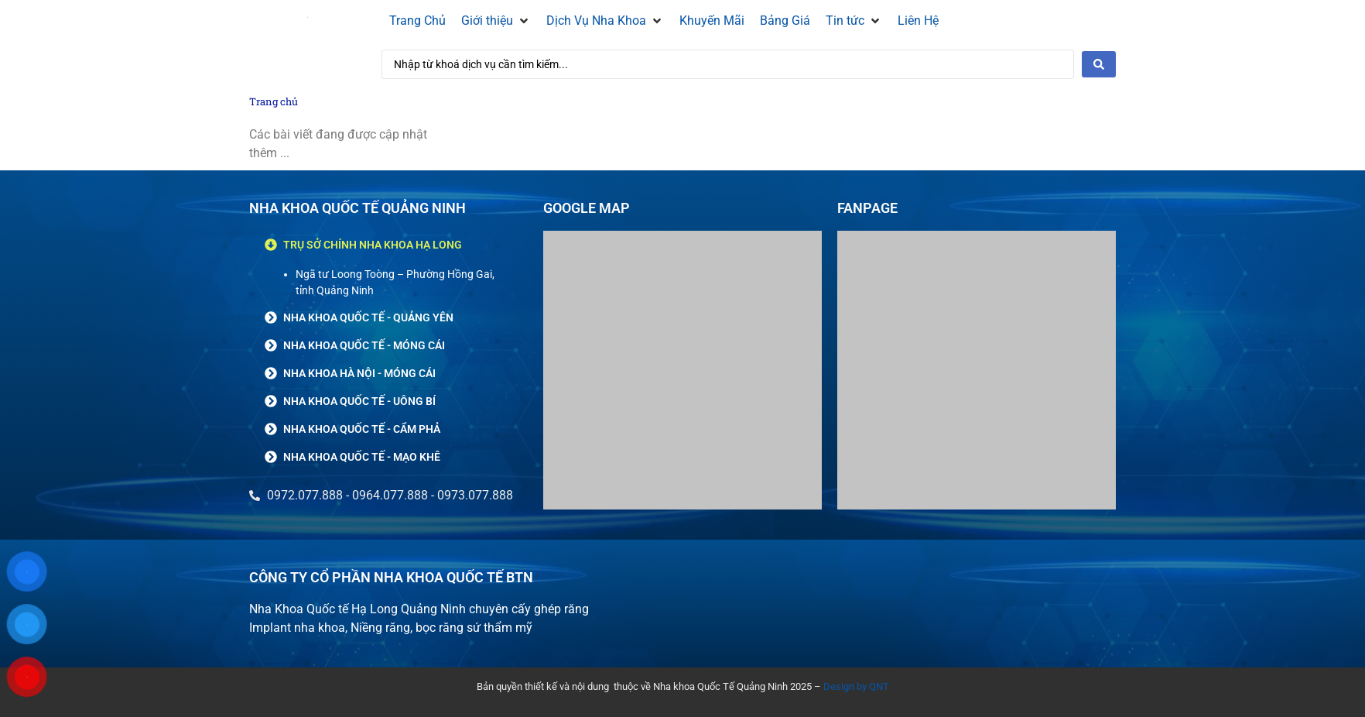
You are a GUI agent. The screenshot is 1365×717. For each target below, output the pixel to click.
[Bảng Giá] (785, 21)
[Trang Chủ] (417, 21)
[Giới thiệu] (496, 21)
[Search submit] (1099, 64)
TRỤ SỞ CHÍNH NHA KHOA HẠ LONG (372, 244)
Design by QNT (856, 686)
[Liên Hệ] (918, 21)
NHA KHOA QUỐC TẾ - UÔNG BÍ (359, 401)
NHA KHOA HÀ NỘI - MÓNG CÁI (359, 373)
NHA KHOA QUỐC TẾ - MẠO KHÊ (361, 457)
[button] (388, 245)
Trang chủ (273, 101)
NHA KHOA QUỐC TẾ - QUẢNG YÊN (368, 317)
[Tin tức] (854, 21)
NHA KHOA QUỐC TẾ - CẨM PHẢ (361, 429)
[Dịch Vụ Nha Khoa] (605, 21)
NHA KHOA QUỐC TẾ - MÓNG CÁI (364, 345)
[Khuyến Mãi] (712, 21)
